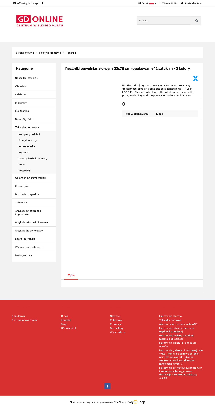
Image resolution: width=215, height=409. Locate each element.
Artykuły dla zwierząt (29, 230)
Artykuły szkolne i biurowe (32, 222)
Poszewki (24, 170)
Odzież (20, 94)
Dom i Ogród (24, 119)
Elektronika (23, 110)
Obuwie (21, 86)
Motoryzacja (23, 255)
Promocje (116, 324)
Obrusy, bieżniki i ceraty (32, 158)
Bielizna (21, 102)
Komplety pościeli (29, 134)
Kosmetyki (22, 186)
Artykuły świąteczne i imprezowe (28, 212)
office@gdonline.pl (25, 3)
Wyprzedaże (117, 332)
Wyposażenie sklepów (29, 247)
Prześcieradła (26, 146)
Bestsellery (116, 328)
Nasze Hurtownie (26, 77)
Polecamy (116, 320)
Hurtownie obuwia (170, 316)
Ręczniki (23, 152)
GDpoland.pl (68, 328)
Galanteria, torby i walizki (31, 177)
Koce (21, 164)
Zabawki (21, 202)
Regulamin (18, 316)
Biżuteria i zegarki (27, 194)
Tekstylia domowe (27, 127)
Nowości (115, 316)
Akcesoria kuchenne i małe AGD (178, 324)
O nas (64, 316)
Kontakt (66, 320)
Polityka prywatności (24, 320)
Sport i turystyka (26, 238)
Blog (64, 324)
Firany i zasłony (27, 140)
